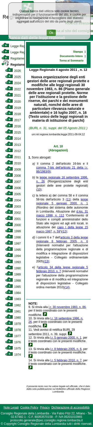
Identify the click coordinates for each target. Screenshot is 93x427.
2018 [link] (13, 114)
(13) (46, 261)
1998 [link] (13, 237)
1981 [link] (13, 311)
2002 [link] (13, 212)
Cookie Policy (29, 407)
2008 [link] (13, 175)
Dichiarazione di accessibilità (70, 407)
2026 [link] (13, 71)
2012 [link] (13, 151)
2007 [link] (13, 182)
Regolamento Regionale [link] (22, 64)
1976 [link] (13, 342)
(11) (68, 199)
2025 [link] (13, 77)
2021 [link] (13, 95)
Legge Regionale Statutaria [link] (24, 52)
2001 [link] (13, 219)
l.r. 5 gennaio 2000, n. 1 (65, 337)
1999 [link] (13, 231)
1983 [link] (13, 299)
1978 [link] (13, 330)
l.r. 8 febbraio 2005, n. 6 (66, 349)
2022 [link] (13, 89)
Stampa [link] (78, 51)
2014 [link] (13, 138)
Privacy (45, 407)
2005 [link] (13, 194)
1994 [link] (13, 256)
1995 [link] (13, 250)
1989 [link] (13, 274)
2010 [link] (13, 163)
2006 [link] (13, 188)
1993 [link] (13, 262)
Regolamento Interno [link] (19, 58)
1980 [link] (13, 317)
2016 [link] (13, 126)
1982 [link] (13, 305)
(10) (38, 189)
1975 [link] (13, 348)
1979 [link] (13, 324)
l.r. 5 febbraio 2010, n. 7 (66, 360)
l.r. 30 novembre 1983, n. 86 (67, 307)
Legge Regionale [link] (17, 46)
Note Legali (11, 407)
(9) (49, 171)
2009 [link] (13, 169)
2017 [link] (13, 120)
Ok (51, 33)
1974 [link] (13, 354)
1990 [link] (13, 268)
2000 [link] (13, 225)
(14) (66, 287)
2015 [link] (13, 132)
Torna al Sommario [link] (72, 60)
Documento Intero (71, 56)
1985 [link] (13, 287)
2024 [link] (13, 83)
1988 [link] (13, 280)
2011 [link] (13, 157)
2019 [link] (13, 108)
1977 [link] (13, 336)
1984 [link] (13, 293)
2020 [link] (13, 101)
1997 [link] (13, 243)
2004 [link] (13, 200)
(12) (64, 231)
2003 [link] (13, 206)
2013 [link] (13, 145)
